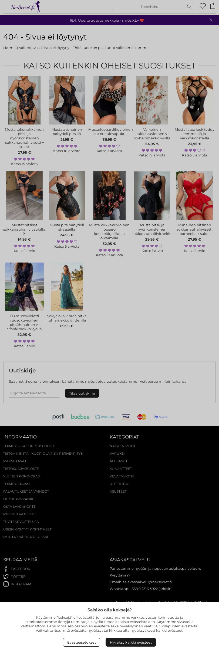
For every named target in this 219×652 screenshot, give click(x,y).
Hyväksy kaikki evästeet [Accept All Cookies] (131, 642)
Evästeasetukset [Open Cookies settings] (81, 642)
